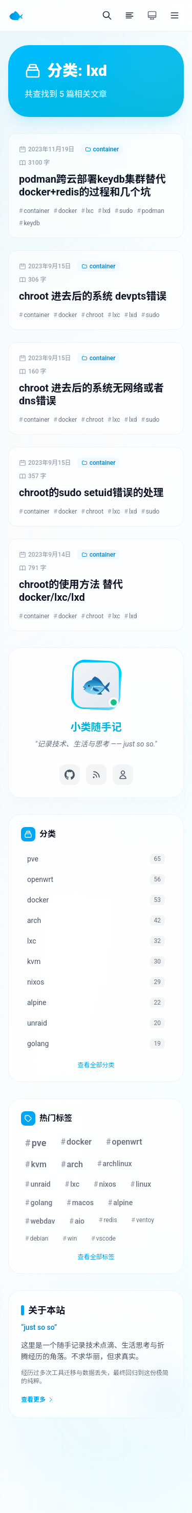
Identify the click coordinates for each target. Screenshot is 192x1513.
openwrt (124, 1142)
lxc (87, 211)
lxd (104, 211)
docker (65, 211)
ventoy (143, 1220)
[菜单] (174, 15)
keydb (29, 223)
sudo (124, 211)
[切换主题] (152, 15)
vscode (103, 1238)
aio (77, 1221)
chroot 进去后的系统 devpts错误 (92, 296)
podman (150, 211)
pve (35, 1142)
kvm (36, 1164)
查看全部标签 (95, 1257)
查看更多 (37, 1399)
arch (72, 1164)
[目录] (129, 15)
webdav (40, 1221)
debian (36, 1238)
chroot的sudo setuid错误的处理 (91, 492)
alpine (120, 1202)
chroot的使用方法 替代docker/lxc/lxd (71, 590)
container (102, 149)
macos (80, 1202)
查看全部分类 (95, 1065)
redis (108, 1220)
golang (38, 1202)
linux (141, 1184)
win (69, 1238)
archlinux (114, 1164)
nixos (105, 1184)
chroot (92, 315)
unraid (38, 1184)
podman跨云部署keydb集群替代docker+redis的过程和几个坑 (92, 185)
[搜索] (107, 15)
